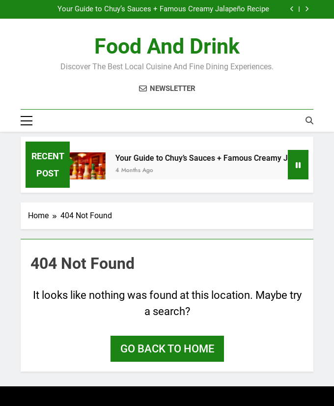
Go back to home (167, 349)
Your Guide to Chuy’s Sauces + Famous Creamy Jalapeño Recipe (163, 9)
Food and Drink (167, 46)
